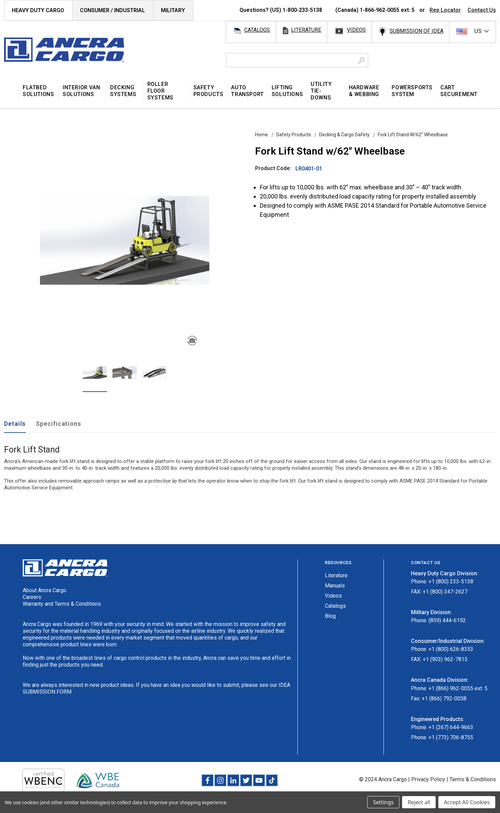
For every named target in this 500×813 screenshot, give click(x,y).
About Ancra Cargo (44, 590)
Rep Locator (445, 10)
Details (15, 423)
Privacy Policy (428, 779)
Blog (330, 616)
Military (173, 10)
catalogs (257, 30)
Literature (336, 575)
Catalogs (335, 606)
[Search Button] (361, 60)
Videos (333, 596)
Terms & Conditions (473, 779)
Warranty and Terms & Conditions (62, 604)
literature (306, 30)
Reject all (419, 802)
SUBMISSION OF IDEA (416, 31)
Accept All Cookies (467, 802)
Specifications (58, 423)
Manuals (335, 585)
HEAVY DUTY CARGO (38, 10)
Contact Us (481, 10)
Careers (32, 597)
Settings (383, 802)
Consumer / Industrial (112, 10)
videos (356, 30)
